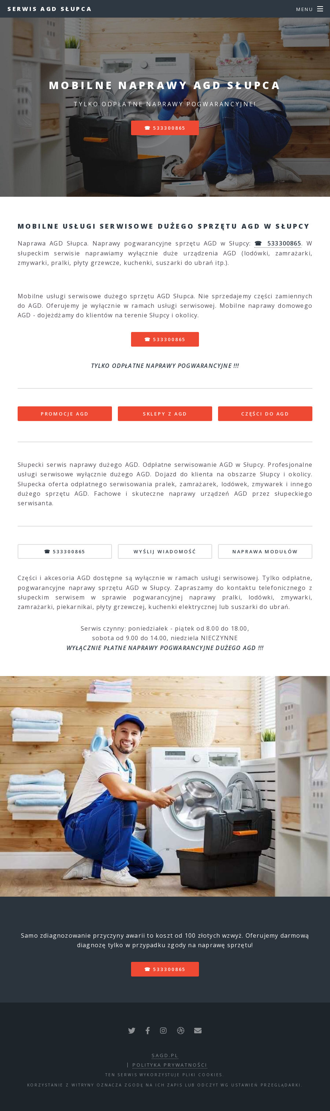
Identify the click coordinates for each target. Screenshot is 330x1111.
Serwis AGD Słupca (49, 9)
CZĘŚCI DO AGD (265, 413)
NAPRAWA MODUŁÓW (265, 551)
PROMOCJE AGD (65, 413)
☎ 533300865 (165, 128)
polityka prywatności (170, 1065)
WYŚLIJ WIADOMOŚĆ (165, 551)
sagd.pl (165, 1055)
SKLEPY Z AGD (165, 413)
